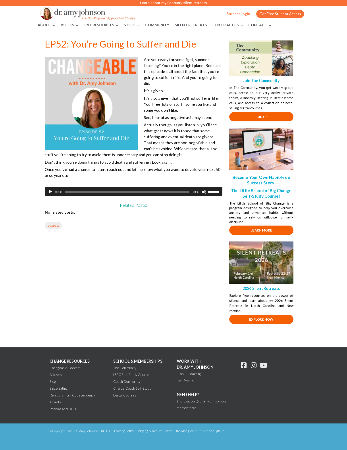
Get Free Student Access (280, 13)
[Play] (50, 192)
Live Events (185, 381)
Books (67, 25)
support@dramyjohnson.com (206, 401)
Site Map (180, 431)
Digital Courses (124, 395)
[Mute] (204, 192)
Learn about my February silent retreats (173, 3)
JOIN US (261, 117)
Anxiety (55, 402)
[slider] (127, 192)
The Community (125, 368)
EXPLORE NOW (261, 320)
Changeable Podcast (65, 368)
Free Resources (99, 25)
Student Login (238, 13)
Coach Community (126, 382)
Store (131, 25)
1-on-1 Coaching (189, 374)
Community (159, 25)
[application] (133, 192)
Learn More (261, 230)
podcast (53, 226)
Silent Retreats (194, 25)
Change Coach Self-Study (132, 389)
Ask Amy (56, 375)
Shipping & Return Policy (154, 431)
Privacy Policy (124, 431)
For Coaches (230, 25)
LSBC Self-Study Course (131, 375)
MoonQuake (215, 431)
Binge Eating (58, 389)
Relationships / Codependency (72, 395)
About (44, 25)
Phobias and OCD (63, 409)
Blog (53, 382)
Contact (262, 25)
